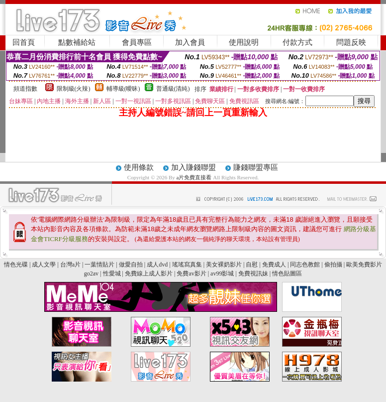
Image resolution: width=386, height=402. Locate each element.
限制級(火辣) (74, 88)
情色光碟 (16, 264)
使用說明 (244, 42)
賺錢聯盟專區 (255, 167)
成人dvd (157, 264)
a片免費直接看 (195, 177)
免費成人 (274, 264)
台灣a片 (70, 264)
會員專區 (137, 42)
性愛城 (112, 273)
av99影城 (222, 273)
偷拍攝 (333, 264)
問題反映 (351, 42)
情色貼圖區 (287, 273)
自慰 (252, 264)
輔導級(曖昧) (123, 88)
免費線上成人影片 (149, 273)
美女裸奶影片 (224, 264)
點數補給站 (77, 42)
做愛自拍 (131, 264)
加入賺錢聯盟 (193, 167)
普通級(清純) (173, 88)
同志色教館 (305, 264)
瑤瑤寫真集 (187, 264)
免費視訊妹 (253, 273)
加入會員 (190, 42)
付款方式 (297, 42)
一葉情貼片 (99, 264)
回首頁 (23, 42)
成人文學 (44, 264)
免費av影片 (191, 273)
